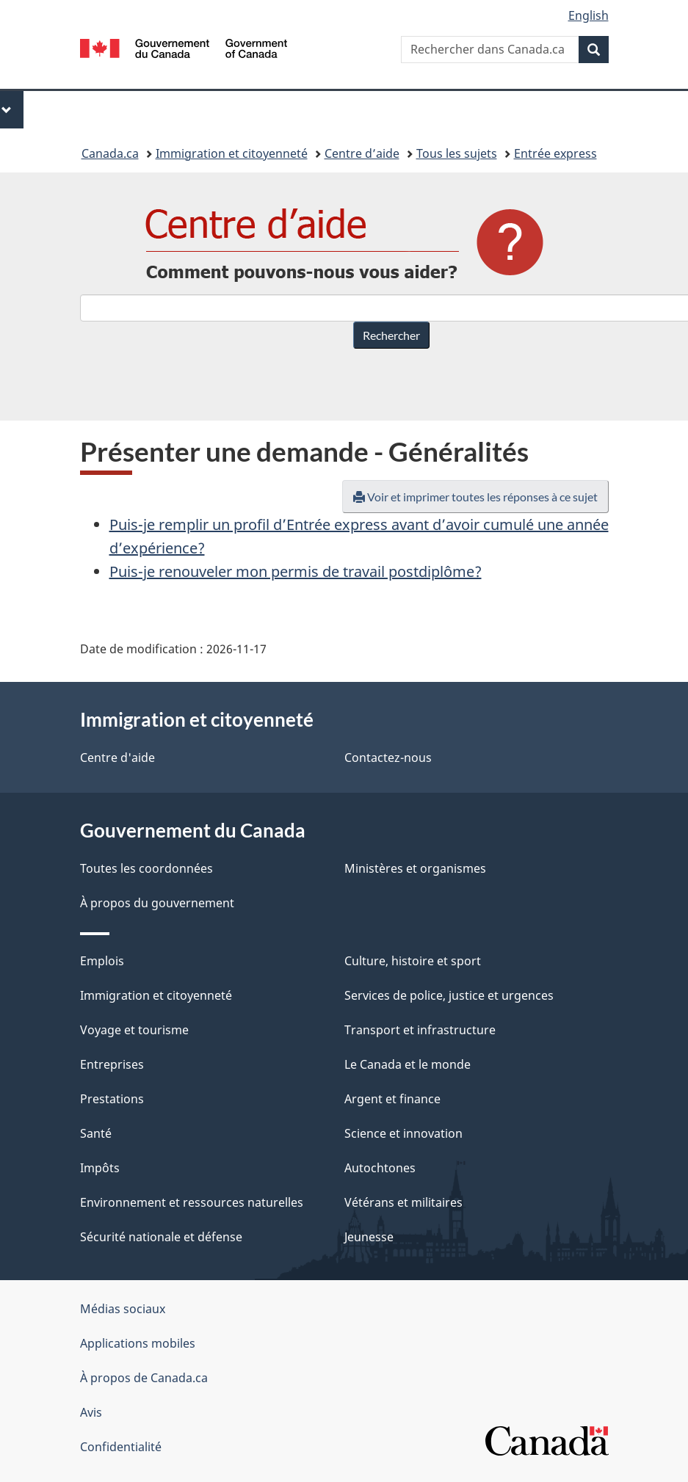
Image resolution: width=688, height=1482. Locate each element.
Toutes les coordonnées (146, 868)
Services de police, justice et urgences (449, 995)
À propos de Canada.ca (144, 1378)
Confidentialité (121, 1447)
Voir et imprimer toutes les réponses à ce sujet (475, 497)
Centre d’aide (362, 153)
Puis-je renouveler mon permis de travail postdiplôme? (295, 571)
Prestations (112, 1099)
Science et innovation (403, 1133)
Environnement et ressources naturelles (191, 1202)
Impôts (100, 1168)
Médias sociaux (122, 1309)
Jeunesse (369, 1237)
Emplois (102, 961)
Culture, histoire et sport (412, 961)
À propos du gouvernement (157, 903)
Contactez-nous (388, 757)
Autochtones (380, 1168)
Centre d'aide (117, 757)
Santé (96, 1133)
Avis (91, 1412)
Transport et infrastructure (420, 1030)
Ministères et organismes (415, 868)
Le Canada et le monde (407, 1064)
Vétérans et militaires (403, 1202)
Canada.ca (110, 153)
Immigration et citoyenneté (232, 153)
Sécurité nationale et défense (161, 1237)
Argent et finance (392, 1099)
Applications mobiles (137, 1343)
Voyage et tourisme (134, 1030)
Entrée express (555, 153)
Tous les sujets (456, 153)
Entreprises (112, 1064)
